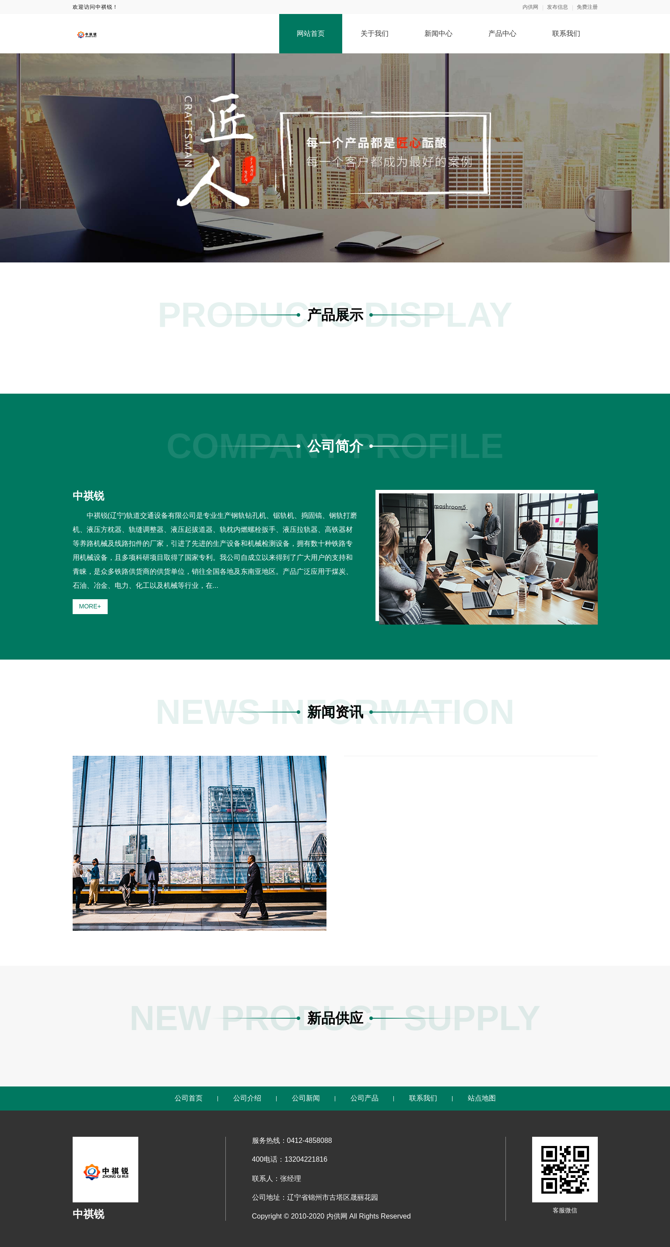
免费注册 (587, 7)
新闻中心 (438, 33)
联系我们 (566, 33)
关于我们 (375, 33)
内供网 (530, 7)
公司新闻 (306, 1098)
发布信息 (557, 7)
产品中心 (502, 33)
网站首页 (311, 33)
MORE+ (90, 606)
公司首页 (189, 1098)
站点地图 (482, 1098)
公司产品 (365, 1098)
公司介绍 (247, 1098)
